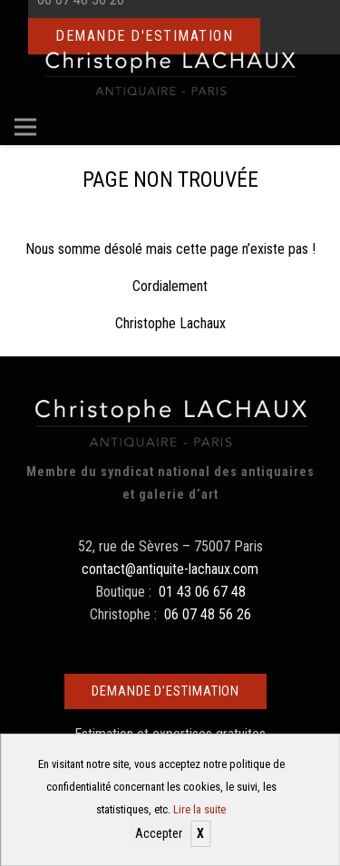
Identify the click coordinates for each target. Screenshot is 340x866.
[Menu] (25, 127)
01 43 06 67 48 (202, 591)
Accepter (158, 833)
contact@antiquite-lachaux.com (170, 569)
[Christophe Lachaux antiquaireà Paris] (170, 72)
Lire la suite (199, 809)
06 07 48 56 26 (207, 614)
